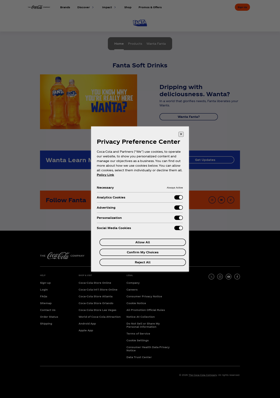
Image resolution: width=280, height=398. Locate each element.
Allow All (142, 242)
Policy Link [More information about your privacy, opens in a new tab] (105, 174)
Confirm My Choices (143, 252)
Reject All (143, 262)
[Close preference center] (181, 134)
